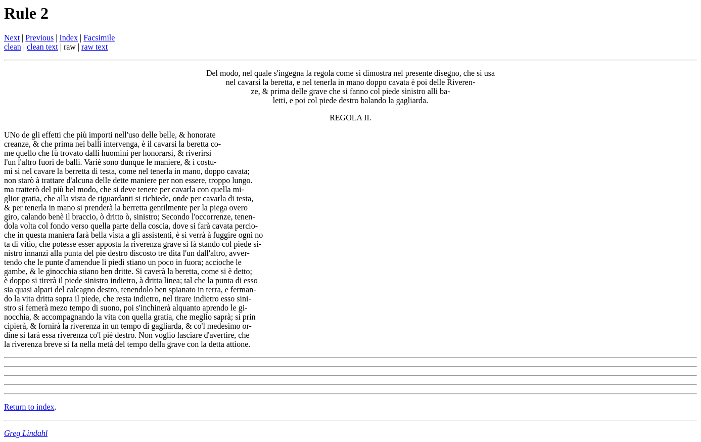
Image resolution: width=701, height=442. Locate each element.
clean (12, 46)
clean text (42, 46)
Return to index (29, 407)
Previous (39, 37)
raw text (94, 46)
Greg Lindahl (26, 433)
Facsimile (99, 37)
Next (12, 37)
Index (69, 37)
